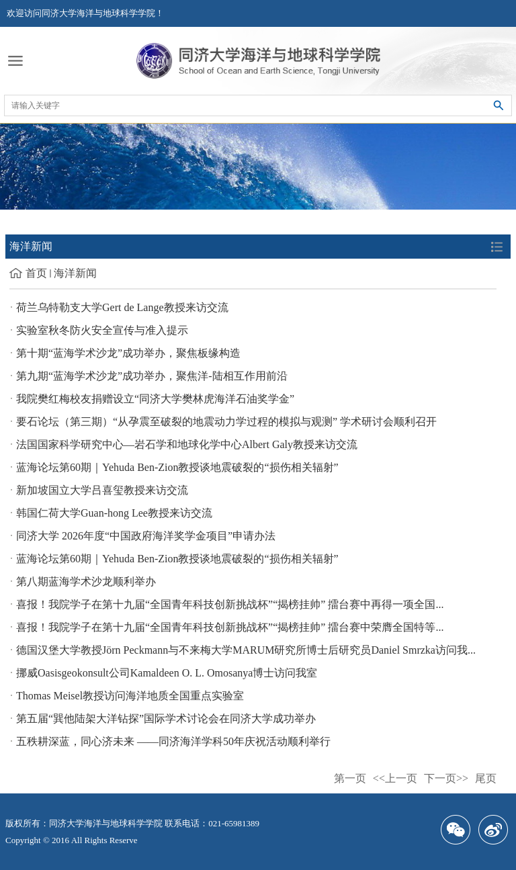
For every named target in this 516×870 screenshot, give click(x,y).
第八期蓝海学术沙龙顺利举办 (86, 581)
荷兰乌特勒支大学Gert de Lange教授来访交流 (122, 307)
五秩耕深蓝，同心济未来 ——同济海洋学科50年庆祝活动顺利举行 (173, 741)
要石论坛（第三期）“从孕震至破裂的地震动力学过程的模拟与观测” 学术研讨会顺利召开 (226, 421)
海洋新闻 (75, 273)
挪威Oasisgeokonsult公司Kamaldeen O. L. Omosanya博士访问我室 (166, 673)
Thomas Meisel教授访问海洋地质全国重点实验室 (130, 695)
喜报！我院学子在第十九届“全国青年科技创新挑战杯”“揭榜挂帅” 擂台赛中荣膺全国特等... (229, 627)
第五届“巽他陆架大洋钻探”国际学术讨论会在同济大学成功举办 (166, 718)
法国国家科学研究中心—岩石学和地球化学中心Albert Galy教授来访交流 (186, 444)
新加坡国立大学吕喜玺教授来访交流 (102, 490)
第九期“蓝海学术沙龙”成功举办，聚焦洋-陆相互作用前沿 (152, 376)
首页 (36, 273)
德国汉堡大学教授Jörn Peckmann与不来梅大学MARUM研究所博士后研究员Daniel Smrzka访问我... (246, 650)
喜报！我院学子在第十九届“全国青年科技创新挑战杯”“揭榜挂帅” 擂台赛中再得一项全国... (229, 604)
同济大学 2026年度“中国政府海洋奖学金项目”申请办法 (145, 535)
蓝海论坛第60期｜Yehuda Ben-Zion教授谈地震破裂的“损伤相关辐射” (177, 467)
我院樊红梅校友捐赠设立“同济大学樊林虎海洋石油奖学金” (155, 398)
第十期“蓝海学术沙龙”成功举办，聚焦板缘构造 (128, 353)
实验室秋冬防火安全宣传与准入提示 (102, 330)
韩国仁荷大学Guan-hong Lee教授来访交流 (114, 513)
